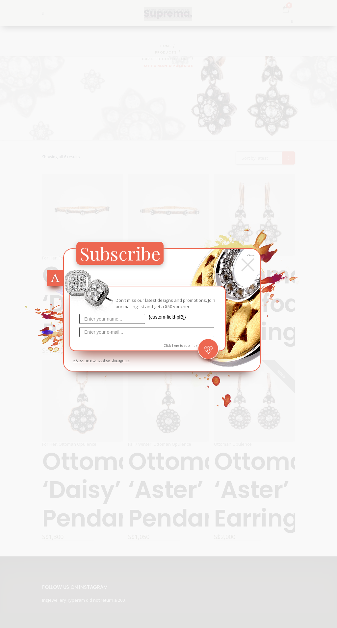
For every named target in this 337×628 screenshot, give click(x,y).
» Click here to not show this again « (101, 360)
